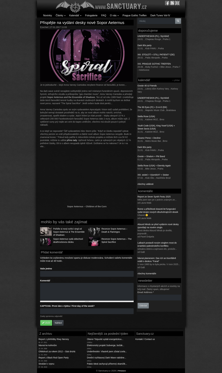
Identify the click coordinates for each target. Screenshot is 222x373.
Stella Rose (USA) (146, 116)
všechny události (146, 184)
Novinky (47, 15)
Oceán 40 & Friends (147, 85)
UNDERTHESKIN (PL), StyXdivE (153, 36)
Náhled (58, 323)
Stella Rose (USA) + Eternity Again (154, 165)
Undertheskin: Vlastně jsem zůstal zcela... (107, 351)
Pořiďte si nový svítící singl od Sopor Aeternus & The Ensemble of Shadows (69, 232)
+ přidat (176, 80)
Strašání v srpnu (46, 364)
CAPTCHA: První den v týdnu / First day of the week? (67, 306)
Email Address (146, 292)
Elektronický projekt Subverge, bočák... (105, 345)
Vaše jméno (46, 268)
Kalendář (75, 15)
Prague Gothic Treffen (135, 15)
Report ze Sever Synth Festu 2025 (154, 196)
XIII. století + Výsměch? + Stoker (153, 175)
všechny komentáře (147, 273)
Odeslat (143, 305)
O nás (114, 15)
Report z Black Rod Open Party (54, 357)
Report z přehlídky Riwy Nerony (54, 339)
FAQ (103, 15)
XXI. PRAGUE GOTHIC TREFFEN (154, 64)
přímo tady (72, 140)
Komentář (45, 280)
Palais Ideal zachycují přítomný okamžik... (107, 364)
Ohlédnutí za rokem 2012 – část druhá (57, 351)
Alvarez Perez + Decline (149, 138)
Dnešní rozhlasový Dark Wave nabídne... (106, 357)
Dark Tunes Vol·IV (160, 15)
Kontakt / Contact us (145, 339)
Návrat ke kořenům (48, 345)
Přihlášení (122, 371)
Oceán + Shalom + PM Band (151, 156)
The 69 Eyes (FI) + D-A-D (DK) (152, 107)
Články (60, 15)
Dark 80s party (145, 45)
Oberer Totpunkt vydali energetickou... (105, 339)
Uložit (46, 323)
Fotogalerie (91, 15)
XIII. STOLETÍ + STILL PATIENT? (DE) (156, 54)
